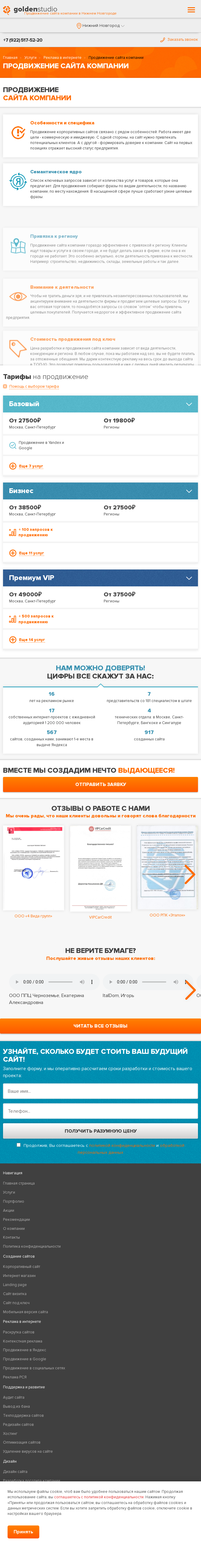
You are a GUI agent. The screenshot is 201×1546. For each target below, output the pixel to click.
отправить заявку (100, 784)
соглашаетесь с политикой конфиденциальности (99, 1497)
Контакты (11, 1237)
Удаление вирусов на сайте (28, 1451)
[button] (101, 25)
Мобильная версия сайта (25, 1312)
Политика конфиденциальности (32, 1246)
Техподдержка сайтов (23, 1415)
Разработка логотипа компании (31, 1480)
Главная (10, 57)
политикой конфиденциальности (122, 1145)
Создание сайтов (19, 1256)
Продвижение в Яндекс (24, 1350)
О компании (14, 1228)
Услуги (30, 57)
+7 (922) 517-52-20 (22, 40)
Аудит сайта (13, 1397)
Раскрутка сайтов (18, 1332)
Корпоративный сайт (21, 1266)
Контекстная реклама (22, 1341)
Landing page (15, 1284)
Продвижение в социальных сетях (34, 1368)
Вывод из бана (16, 1406)
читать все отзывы (100, 1026)
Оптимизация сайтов (22, 1442)
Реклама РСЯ (15, 1377)
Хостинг (10, 1433)
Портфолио (13, 1201)
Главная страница (19, 1183)
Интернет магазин (19, 1275)
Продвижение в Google (24, 1359)
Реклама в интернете (63, 57)
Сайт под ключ (16, 1303)
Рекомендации (16, 1219)
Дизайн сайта (15, 1471)
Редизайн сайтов (18, 1424)
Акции (8, 1210)
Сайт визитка (15, 1293)
